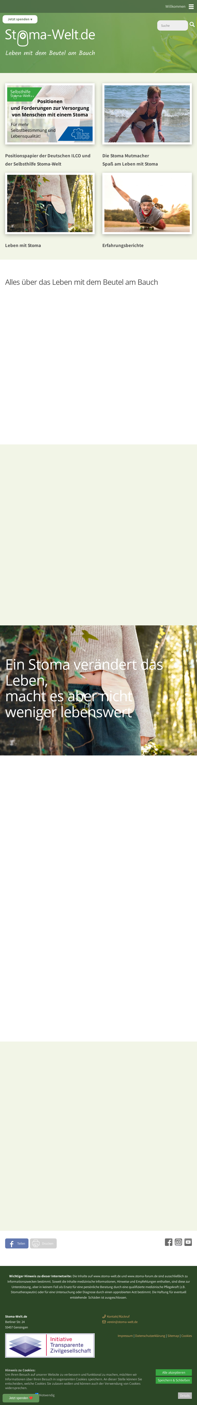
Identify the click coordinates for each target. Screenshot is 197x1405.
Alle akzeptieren (173, 1372)
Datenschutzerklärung (150, 1336)
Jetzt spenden (19, 19)
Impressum (125, 1336)
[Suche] (172, 25)
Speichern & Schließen (174, 1380)
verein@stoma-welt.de (122, 1322)
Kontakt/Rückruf (118, 1316)
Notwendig (45, 1395)
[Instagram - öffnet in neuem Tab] (177, 1244)
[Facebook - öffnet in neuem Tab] (168, 1244)
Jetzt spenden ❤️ (21, 1398)
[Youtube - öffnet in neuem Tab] (187, 1244)
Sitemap (173, 1336)
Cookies (186, 1336)
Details (185, 1395)
